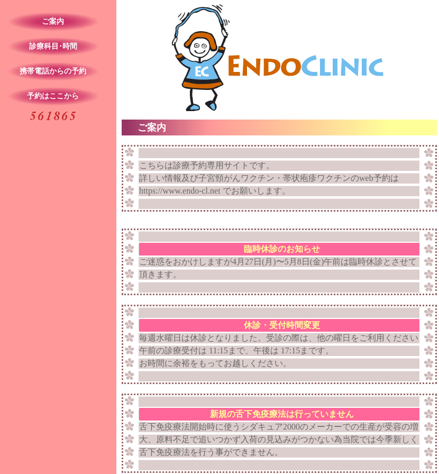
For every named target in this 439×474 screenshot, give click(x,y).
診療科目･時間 (53, 46)
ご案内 (53, 21)
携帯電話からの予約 (53, 71)
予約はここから (53, 96)
